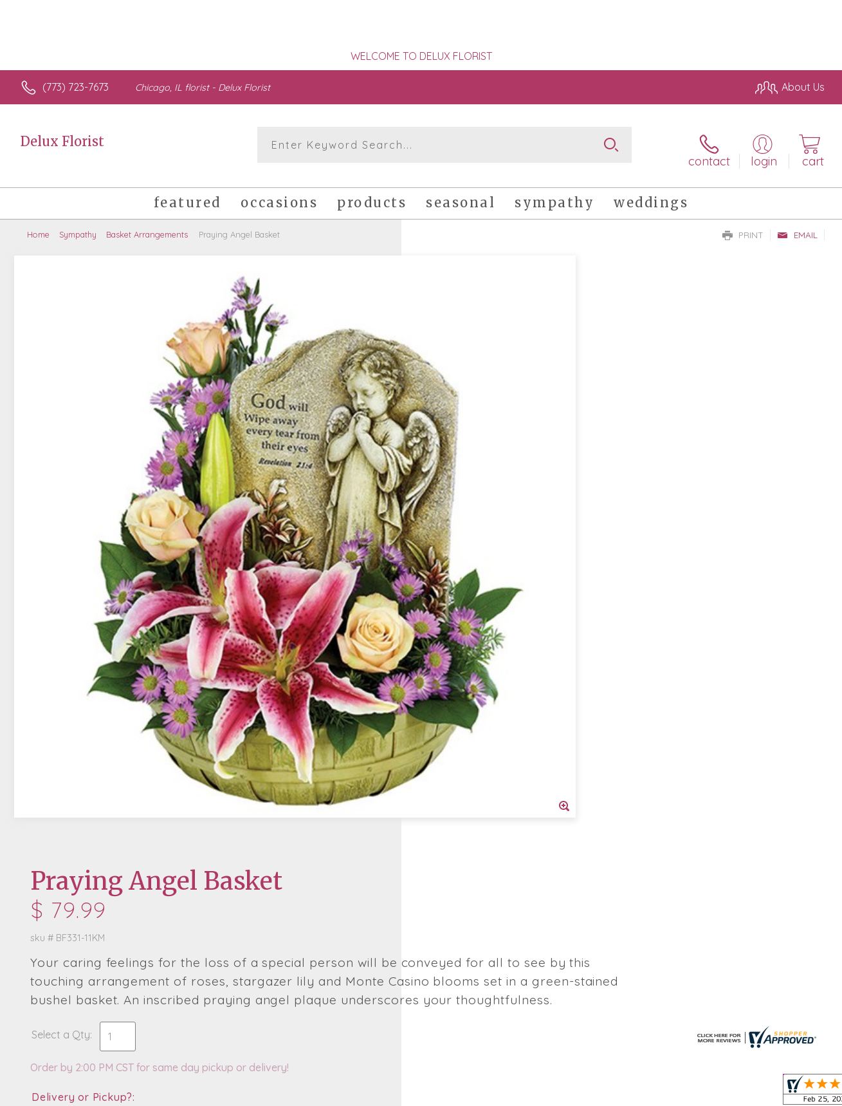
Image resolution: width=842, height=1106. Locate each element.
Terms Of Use (541, 1092)
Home (38, 225)
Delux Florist (62, 141)
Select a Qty (452, 449)
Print (743, 226)
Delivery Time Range (486, 584)
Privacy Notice (617, 1092)
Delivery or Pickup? (473, 511)
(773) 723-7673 (75, 86)
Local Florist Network (709, 1092)
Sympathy (77, 225)
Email (797, 226)
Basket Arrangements (147, 225)
